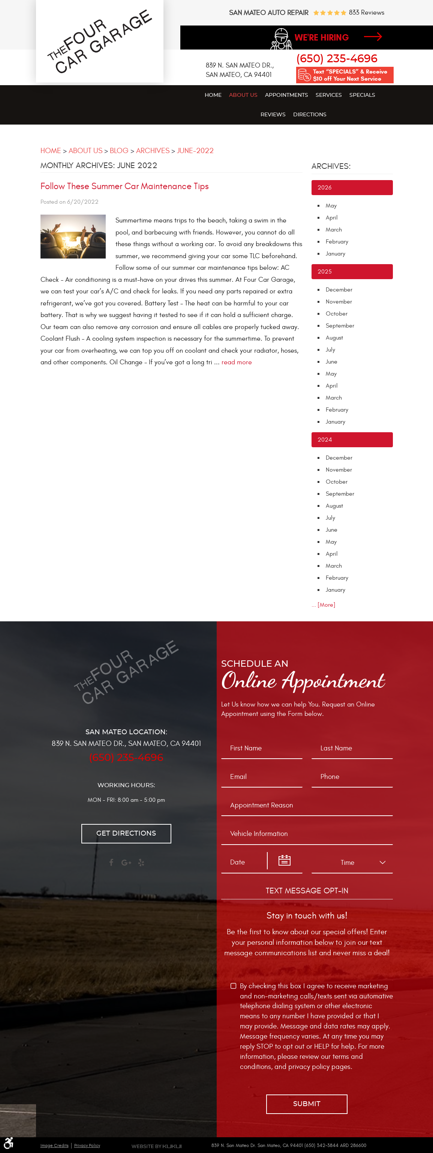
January (335, 253)
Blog (119, 150)
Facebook (111, 865)
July (330, 349)
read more (237, 362)
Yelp (141, 865)
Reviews (273, 114)
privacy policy (309, 1067)
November (339, 301)
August (334, 337)
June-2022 (195, 150)
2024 (325, 439)
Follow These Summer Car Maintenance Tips (124, 186)
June (331, 361)
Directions (310, 114)
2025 (325, 271)
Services (329, 95)
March (334, 229)
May (331, 205)
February (337, 241)
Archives (152, 150)
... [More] (324, 604)
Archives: (331, 166)
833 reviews (366, 12)
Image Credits (54, 1145)
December (339, 289)
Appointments (286, 95)
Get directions (126, 833)
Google (126, 865)
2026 (324, 187)
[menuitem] (213, 95)
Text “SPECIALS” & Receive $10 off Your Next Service (350, 75)
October (337, 313)
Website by (156, 1146)
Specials (362, 95)
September (340, 325)
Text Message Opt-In (307, 891)
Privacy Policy (87, 1145)
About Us (243, 95)
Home (213, 95)
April (332, 217)
